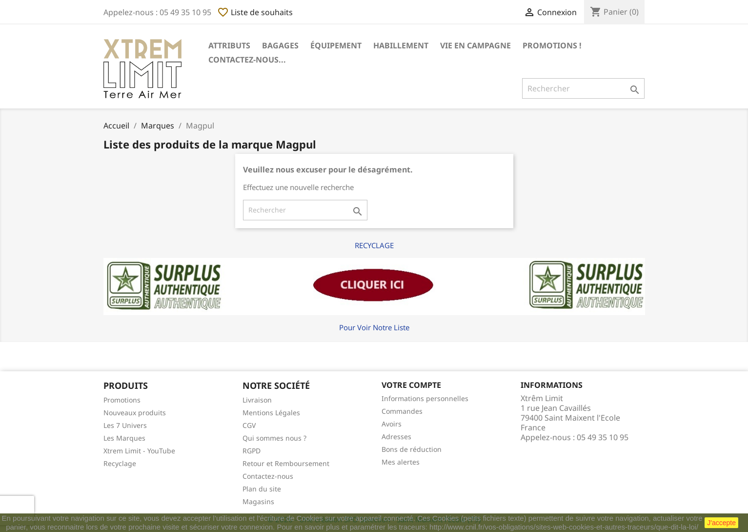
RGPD (252, 450)
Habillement (400, 45)
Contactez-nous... (247, 59)
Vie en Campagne (475, 45)
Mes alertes (401, 462)
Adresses (396, 436)
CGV (249, 425)
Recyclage (119, 463)
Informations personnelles (425, 398)
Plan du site (262, 488)
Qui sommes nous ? (274, 438)
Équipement (336, 45)
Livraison (257, 399)
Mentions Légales (271, 412)
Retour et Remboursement (286, 463)
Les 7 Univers (125, 425)
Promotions (122, 399)
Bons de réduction (412, 449)
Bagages (280, 45)
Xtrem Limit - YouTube (139, 450)
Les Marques (124, 438)
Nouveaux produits (134, 412)
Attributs (229, 45)
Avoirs (392, 423)
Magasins (258, 501)
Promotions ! (552, 45)
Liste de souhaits (255, 12)
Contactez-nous (268, 476)
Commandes (402, 411)
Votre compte (411, 385)
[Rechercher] (583, 88)
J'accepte (721, 523)
